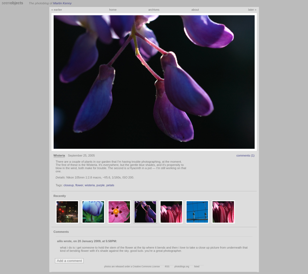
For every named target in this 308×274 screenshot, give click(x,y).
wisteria (90, 185)
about (195, 9)
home (113, 9)
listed (196, 266)
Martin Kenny (62, 3)
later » (252, 9)
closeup (69, 185)
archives (153, 9)
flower (79, 185)
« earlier (56, 9)
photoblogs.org (182, 266)
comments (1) (245, 155)
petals (110, 185)
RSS (167, 266)
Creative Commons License (146, 266)
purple (101, 185)
